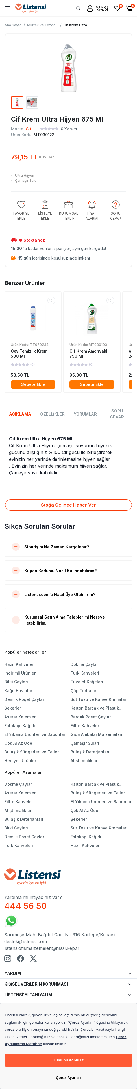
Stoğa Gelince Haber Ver (68, 505)
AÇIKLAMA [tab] (20, 414)
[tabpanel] (68, 456)
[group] (21, 211)
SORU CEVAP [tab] (117, 414)
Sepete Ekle (33, 384)
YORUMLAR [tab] (85, 414)
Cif (28, 128)
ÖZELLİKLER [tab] (52, 414)
